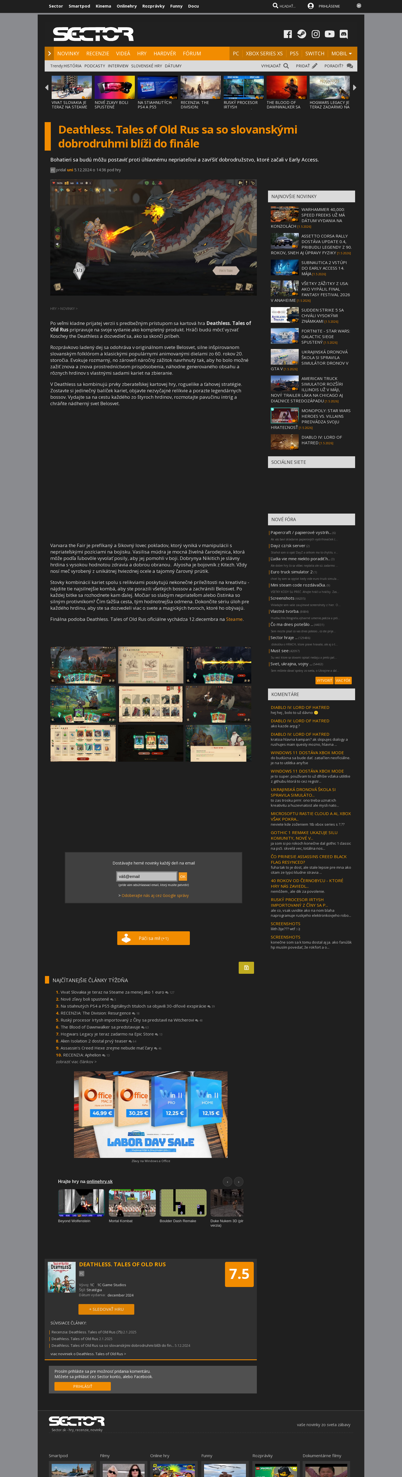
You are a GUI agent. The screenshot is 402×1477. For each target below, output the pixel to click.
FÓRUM (192, 53)
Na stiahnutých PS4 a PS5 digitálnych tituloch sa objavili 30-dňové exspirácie (138, 1006)
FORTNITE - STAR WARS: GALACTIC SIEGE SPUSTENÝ (326, 336)
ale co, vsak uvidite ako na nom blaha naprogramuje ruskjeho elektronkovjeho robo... (311, 913)
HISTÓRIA (73, 65)
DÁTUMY (173, 65)
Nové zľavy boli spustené (88, 999)
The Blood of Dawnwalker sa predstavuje (105, 1027)
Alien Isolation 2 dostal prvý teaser (98, 1041)
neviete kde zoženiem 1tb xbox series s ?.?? (307, 824)
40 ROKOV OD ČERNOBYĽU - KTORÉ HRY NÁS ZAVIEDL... (307, 883)
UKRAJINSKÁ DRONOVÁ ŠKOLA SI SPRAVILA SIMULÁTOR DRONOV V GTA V (309, 360)
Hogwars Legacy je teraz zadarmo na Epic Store (111, 1034)
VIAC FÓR (343, 680)
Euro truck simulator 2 (292, 571)
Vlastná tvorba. (285, 611)
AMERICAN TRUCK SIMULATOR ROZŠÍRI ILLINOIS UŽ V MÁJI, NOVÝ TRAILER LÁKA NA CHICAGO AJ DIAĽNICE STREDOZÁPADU (307, 389)
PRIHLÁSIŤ (82, 1386)
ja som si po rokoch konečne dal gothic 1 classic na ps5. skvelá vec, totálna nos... (311, 846)
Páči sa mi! (154, 938)
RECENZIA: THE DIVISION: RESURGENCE (195, 107)
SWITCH (314, 53)
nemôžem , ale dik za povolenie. (298, 891)
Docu (193, 6)
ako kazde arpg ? (285, 725)
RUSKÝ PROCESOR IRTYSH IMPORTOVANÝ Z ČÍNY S (241, 109)
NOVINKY (68, 53)
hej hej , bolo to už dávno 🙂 (294, 712)
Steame (234, 619)
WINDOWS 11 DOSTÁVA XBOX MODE (307, 752)
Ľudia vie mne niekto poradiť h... (300, 558)
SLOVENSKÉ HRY (146, 65)
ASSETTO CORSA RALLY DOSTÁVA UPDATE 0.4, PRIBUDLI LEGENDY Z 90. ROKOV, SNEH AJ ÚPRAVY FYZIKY (311, 244)
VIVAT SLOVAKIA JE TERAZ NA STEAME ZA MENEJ (69, 107)
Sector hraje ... (284, 637)
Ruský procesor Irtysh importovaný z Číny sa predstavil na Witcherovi (132, 1020)
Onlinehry (127, 6)
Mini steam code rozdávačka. (298, 585)
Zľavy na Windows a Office (150, 1161)
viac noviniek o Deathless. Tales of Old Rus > (88, 1353)
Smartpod (79, 6)
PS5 (294, 53)
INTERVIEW (118, 65)
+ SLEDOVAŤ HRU (106, 1309)
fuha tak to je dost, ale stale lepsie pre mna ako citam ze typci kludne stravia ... (311, 870)
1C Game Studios (111, 1284)
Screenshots (283, 598)
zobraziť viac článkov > (76, 1061)
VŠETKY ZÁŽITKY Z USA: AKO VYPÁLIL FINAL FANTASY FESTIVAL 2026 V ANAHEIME (310, 292)
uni (70, 169)
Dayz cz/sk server (288, 545)
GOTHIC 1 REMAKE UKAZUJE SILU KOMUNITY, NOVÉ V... (304, 835)
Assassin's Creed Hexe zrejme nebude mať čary (111, 1048)
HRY (142, 53)
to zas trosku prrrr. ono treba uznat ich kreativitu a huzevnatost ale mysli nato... (305, 803)
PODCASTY (94, 65)
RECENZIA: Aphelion (86, 1055)
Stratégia (94, 1289)
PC (236, 53)
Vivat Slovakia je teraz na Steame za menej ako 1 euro (117, 992)
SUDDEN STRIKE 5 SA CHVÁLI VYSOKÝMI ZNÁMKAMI (323, 315)
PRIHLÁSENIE (329, 6)
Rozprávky (153, 6)
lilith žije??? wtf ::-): (285, 928)
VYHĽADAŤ (271, 65)
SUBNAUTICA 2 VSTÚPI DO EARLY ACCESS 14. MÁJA (324, 268)
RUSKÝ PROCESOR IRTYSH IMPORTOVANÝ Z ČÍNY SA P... (299, 902)
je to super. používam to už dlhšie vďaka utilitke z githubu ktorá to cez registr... (310, 779)
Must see (280, 650)
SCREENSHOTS (285, 923)
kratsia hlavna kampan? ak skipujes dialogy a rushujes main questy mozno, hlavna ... (309, 742)
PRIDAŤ (303, 65)
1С (92, 1284)
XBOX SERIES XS (264, 53)
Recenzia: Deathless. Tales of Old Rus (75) (87, 1331)
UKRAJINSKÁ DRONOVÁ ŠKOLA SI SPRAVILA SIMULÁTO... (303, 792)
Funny (176, 6)
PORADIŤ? (333, 65)
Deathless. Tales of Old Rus (75, 1338)
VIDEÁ (123, 53)
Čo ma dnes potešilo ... (292, 624)
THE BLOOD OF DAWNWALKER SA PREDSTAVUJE (283, 107)
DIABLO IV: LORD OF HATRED (300, 707)
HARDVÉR (165, 53)
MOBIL (339, 53)
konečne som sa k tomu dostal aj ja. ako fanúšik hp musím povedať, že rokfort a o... (311, 945)
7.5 (239, 1273)
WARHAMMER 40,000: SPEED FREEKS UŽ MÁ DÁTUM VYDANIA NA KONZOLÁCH (308, 217)
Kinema (103, 6)
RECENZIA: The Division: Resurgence (100, 1013)
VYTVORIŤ (324, 680)
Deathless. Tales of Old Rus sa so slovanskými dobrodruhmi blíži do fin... (113, 1345)
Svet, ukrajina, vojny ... (291, 663)
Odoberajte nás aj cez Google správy (155, 895)
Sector (56, 6)
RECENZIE (97, 53)
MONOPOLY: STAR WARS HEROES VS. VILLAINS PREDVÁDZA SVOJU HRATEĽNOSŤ (311, 419)
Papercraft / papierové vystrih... (301, 532)
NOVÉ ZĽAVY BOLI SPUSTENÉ (111, 105)
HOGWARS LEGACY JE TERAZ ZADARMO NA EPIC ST (330, 107)
